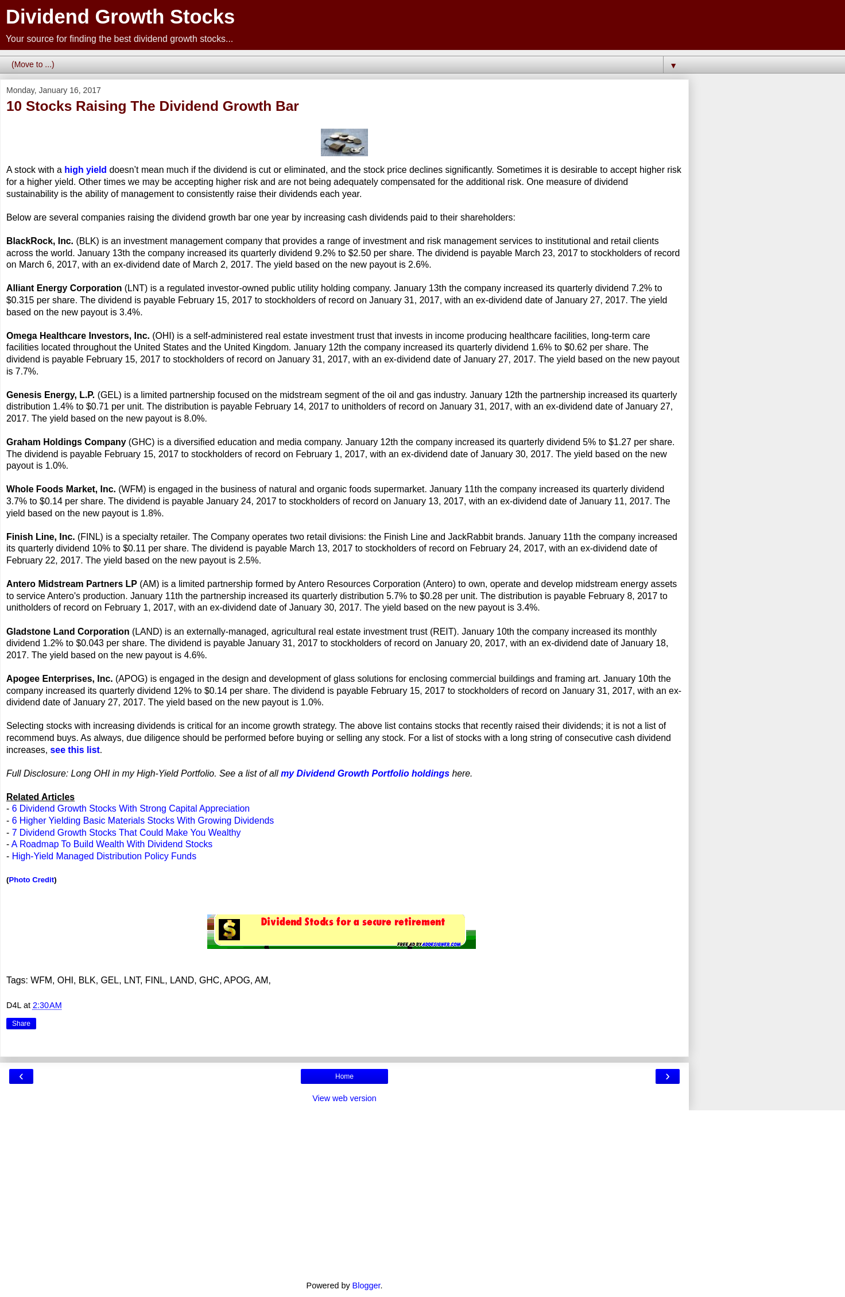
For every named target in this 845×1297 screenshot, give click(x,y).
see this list (75, 750)
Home (344, 1076)
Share (21, 1024)
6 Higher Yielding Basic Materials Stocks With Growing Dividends (143, 820)
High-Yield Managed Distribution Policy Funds (104, 856)
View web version (344, 1098)
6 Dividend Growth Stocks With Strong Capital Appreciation (131, 808)
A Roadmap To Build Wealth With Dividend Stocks (111, 844)
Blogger (366, 1285)
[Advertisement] (344, 1190)
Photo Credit (31, 879)
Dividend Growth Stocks (120, 17)
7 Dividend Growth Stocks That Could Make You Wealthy (126, 832)
